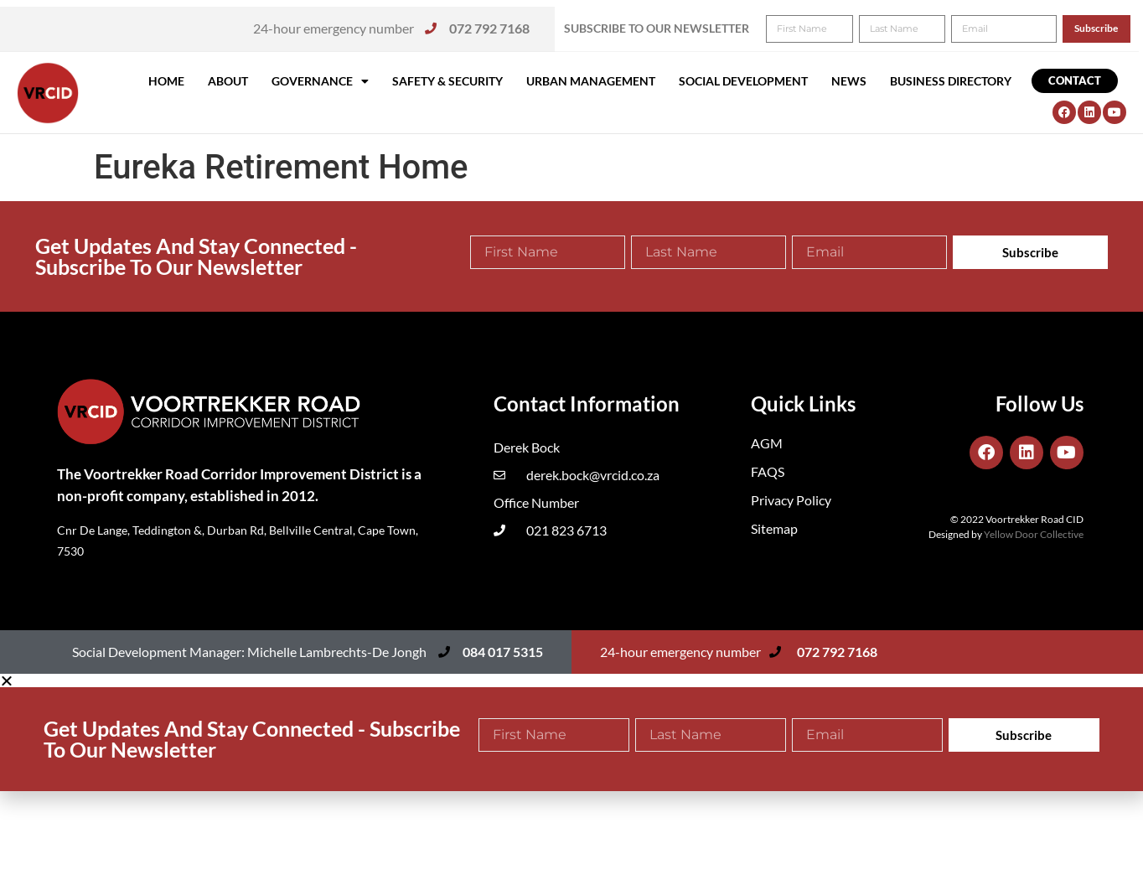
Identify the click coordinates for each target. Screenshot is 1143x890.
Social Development (743, 81)
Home (166, 81)
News (848, 81)
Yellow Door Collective (1034, 534)
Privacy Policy (791, 500)
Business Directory (950, 81)
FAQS (767, 471)
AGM (767, 443)
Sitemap (774, 528)
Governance (320, 81)
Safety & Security (447, 81)
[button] (1107, 23)
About (228, 81)
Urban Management (590, 81)
